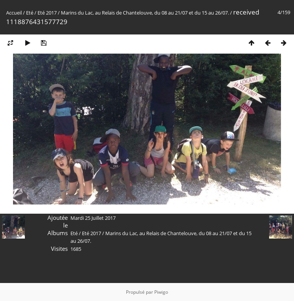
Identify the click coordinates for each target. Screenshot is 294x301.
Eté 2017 (47, 12)
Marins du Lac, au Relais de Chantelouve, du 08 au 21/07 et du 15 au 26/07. (145, 12)
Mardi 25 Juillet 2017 (93, 217)
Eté (29, 12)
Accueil (14, 12)
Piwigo (161, 292)
